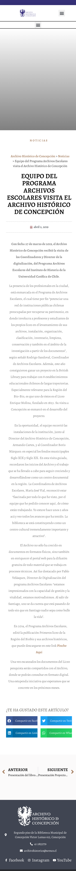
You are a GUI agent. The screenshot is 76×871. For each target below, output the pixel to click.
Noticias (39, 140)
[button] (61, 13)
